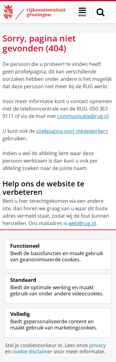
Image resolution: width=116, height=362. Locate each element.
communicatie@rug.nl (83, 116)
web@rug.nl (82, 223)
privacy (97, 345)
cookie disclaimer (32, 351)
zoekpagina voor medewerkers (72, 131)
